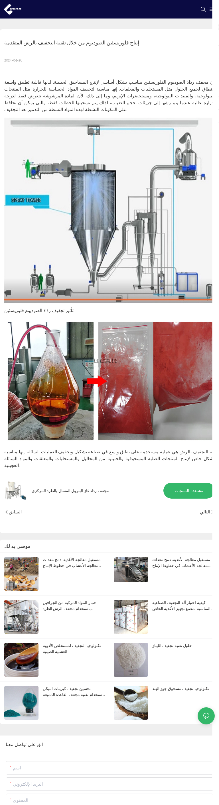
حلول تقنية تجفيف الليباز (172, 645)
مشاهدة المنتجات (189, 490)
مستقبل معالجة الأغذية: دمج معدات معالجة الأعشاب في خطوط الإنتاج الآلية (72, 563)
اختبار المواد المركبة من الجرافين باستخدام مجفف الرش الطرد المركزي (70, 606)
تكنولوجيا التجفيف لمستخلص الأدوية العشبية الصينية (72, 648)
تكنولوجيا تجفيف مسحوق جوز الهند (180, 688)
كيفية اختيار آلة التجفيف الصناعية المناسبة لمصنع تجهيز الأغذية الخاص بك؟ (181, 606)
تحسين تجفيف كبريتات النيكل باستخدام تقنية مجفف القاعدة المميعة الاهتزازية (74, 692)
